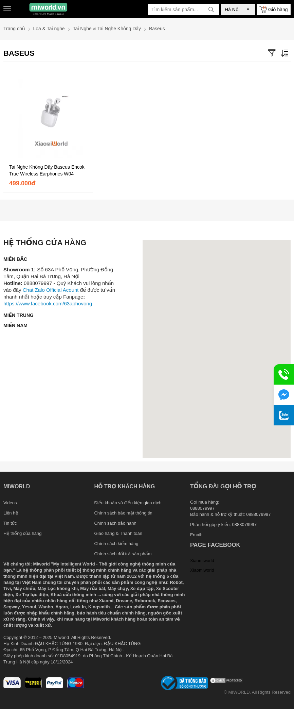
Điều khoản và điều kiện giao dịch (127, 502)
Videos (10, 502)
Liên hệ (10, 513)
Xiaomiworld (202, 560)
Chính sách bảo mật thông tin (123, 513)
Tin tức (10, 523)
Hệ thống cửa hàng (22, 533)
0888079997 (244, 524)
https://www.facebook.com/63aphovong (47, 303)
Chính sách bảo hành (115, 523)
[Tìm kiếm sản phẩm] (183, 9)
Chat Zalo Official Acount (51, 290)
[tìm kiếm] (211, 9)
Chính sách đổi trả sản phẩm (122, 553)
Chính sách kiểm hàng (116, 543)
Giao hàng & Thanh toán (118, 533)
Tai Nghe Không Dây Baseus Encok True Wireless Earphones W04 (47, 170)
